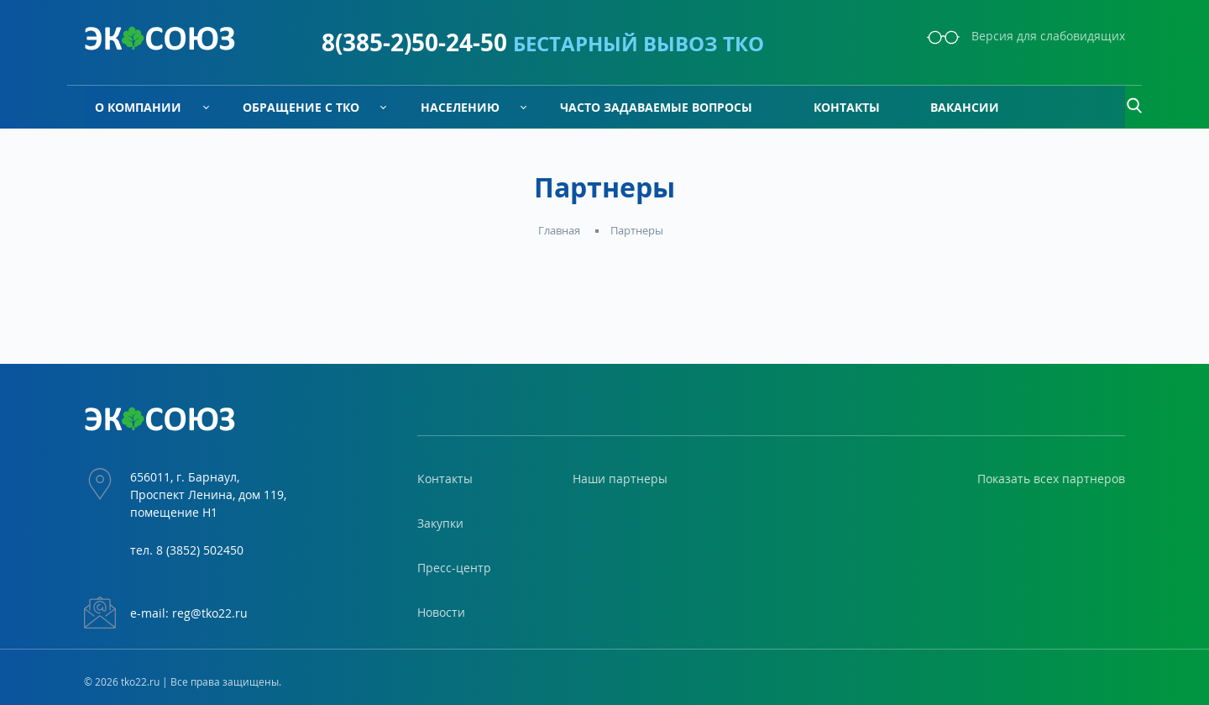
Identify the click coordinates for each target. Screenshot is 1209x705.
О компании (127, 107)
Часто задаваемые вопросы (645, 107)
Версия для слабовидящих (1026, 36)
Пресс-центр (454, 568)
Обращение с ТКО (290, 107)
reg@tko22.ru (210, 613)
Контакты (836, 107)
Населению (449, 107)
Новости (441, 612)
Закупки (440, 523)
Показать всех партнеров (1051, 479)
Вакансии (964, 107)
